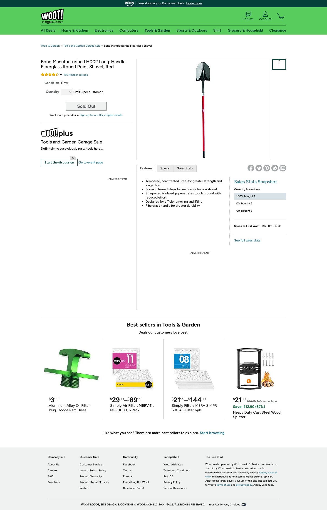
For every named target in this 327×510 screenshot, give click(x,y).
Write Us (85, 488)
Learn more (194, 3)
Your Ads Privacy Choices (224, 504)
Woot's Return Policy (93, 470)
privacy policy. (244, 484)
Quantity (52, 92)
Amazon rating (76, 74)
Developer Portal (133, 488)
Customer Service (91, 464)
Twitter (127, 470)
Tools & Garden (50, 45)
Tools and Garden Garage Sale (81, 45)
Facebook (129, 464)
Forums (248, 16)
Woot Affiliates (173, 464)
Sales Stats (185, 168)
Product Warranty (91, 476)
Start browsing (212, 433)
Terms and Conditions (177, 470)
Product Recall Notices (94, 482)
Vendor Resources (175, 488)
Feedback (54, 482)
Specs (164, 168)
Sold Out (86, 106)
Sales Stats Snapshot (255, 181)
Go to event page (91, 162)
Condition (52, 83)
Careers (52, 470)
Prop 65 (168, 476)
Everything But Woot (136, 482)
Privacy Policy (172, 482)
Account (265, 16)
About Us (53, 464)
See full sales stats (247, 240)
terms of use (223, 484)
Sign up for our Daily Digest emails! (101, 115)
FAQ (50, 476)
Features (146, 168)
